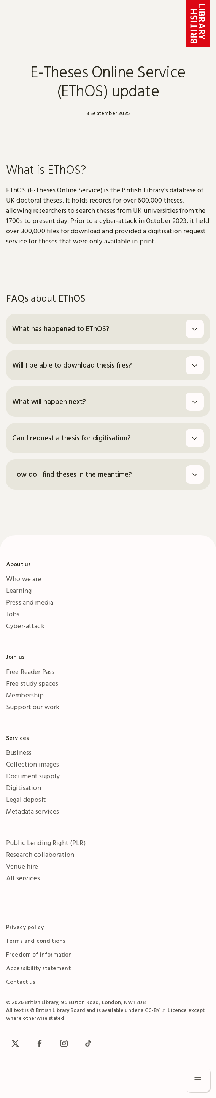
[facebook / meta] (39, 1043)
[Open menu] (198, 1080)
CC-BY (152, 1010)
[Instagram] (64, 1043)
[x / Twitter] (15, 1043)
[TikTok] (88, 1043)
